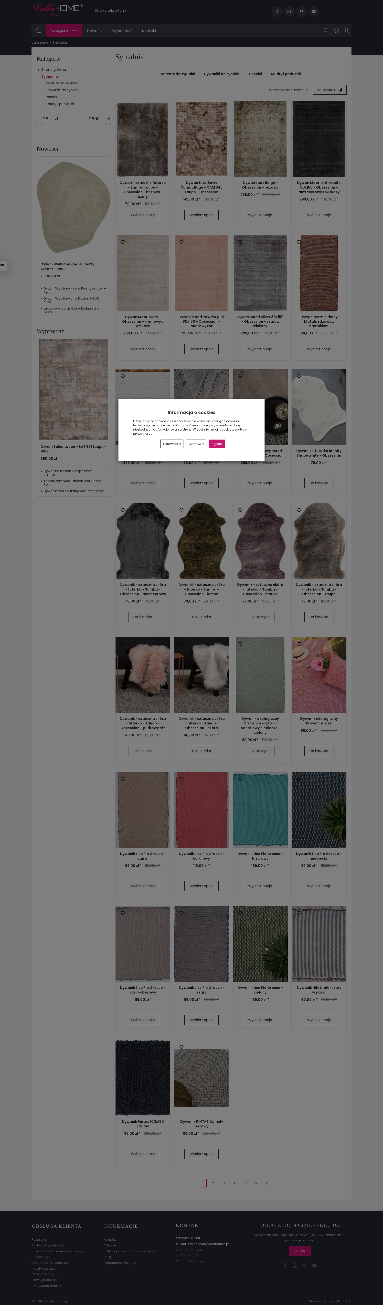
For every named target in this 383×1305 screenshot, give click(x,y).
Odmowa (196, 444)
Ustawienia (172, 444)
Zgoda (217, 444)
